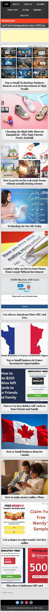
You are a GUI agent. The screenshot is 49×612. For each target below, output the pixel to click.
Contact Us (28, 4)
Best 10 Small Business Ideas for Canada (24, 453)
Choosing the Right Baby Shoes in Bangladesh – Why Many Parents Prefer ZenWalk (24, 134)
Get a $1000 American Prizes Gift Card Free (24, 316)
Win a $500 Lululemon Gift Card (24, 585)
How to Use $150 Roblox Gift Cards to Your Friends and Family (24, 407)
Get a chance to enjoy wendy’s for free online (24, 541)
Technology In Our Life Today (25, 226)
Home (6, 4)
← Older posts (7, 593)
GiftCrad (26, 10)
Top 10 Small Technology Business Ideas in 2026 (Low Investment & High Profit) (24, 86)
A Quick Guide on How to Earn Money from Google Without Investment (24, 270)
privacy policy (12, 10)
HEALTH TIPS (24, 15)
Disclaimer (40, 4)
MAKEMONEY (37, 10)
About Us (16, 4)
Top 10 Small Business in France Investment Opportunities (24, 361)
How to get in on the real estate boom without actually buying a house (24, 182)
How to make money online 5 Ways (24, 497)
